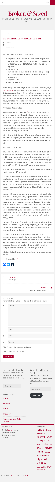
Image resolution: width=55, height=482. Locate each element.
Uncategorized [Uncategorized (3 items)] (41, 469)
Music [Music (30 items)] (40, 451)
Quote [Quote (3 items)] (39, 456)
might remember (8, 90)
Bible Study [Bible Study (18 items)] (42, 430)
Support (9, 430)
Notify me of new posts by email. (15, 351)
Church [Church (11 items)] (45, 433)
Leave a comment (9, 47)
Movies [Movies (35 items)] (48, 448)
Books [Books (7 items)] (39, 433)
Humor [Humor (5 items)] (39, 444)
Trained (5, 408)
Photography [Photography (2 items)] (47, 452)
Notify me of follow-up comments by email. (18, 347)
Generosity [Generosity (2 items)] (46, 441)
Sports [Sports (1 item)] (38, 467)
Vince (5, 45)
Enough (5, 398)
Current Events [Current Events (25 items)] (44, 437)
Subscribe (36, 395)
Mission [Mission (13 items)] (40, 448)
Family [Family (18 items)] (40, 440)
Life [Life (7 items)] (50, 444)
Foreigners (6, 403)
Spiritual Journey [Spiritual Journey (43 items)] (42, 461)
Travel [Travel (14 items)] (49, 466)
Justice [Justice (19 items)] (45, 444)
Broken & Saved (27, 13)
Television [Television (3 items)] (43, 467)
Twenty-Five (7, 414)
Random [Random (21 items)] (45, 455)
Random (6, 34)
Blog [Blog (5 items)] (49, 430)
